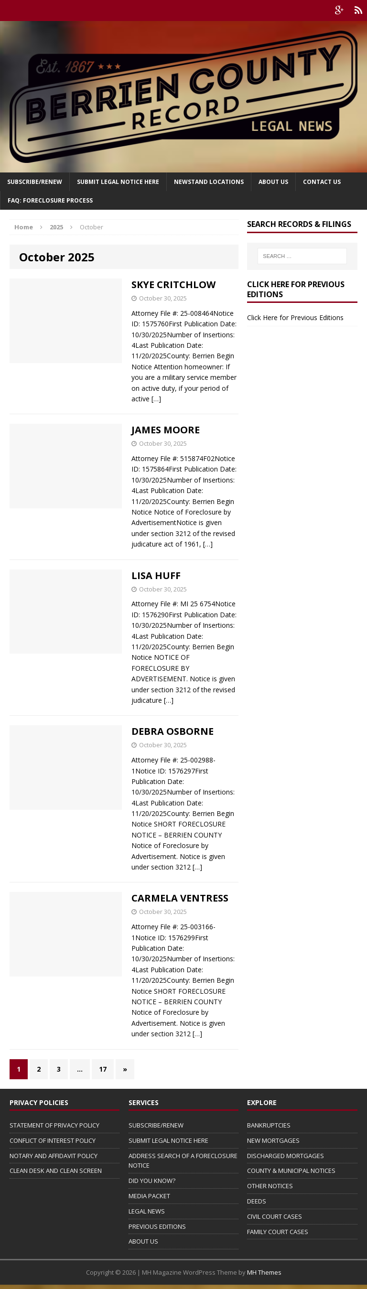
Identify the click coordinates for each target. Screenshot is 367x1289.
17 (103, 1069)
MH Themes (264, 1272)
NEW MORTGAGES (273, 1140)
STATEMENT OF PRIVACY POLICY (54, 1125)
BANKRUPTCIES (269, 1125)
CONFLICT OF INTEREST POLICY (53, 1140)
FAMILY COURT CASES (277, 1231)
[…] (156, 398)
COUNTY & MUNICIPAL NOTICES (291, 1170)
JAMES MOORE (165, 429)
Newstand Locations (209, 182)
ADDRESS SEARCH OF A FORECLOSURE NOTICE (183, 1160)
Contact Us (322, 182)
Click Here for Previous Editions (295, 317)
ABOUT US (143, 1241)
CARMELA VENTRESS (179, 898)
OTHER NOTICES (270, 1186)
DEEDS (256, 1201)
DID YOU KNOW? (152, 1180)
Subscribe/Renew (34, 182)
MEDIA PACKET (149, 1196)
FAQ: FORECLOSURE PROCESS (50, 200)
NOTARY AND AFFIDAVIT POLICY (53, 1155)
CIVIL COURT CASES (274, 1216)
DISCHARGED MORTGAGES (285, 1155)
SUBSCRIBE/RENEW (156, 1125)
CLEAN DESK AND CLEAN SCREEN (56, 1170)
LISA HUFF (156, 575)
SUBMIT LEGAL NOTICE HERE (118, 182)
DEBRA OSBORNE (172, 731)
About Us (273, 182)
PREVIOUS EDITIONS (157, 1226)
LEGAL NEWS (147, 1211)
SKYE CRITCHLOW (173, 284)
